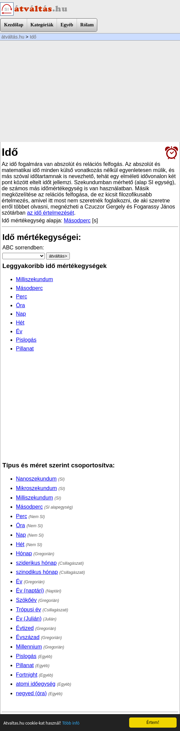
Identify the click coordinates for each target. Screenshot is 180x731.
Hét (20, 322)
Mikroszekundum (36, 488)
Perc (21, 296)
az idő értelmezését (50, 213)
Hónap (24, 553)
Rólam (87, 24)
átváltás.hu (12, 37)
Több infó (70, 723)
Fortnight (26, 675)
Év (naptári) (30, 590)
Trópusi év (28, 609)
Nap (21, 314)
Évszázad (27, 637)
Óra (20, 305)
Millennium (29, 647)
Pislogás (26, 340)
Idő (33, 37)
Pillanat (25, 348)
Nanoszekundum (36, 479)
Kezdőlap (13, 24)
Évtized (25, 628)
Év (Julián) (29, 619)
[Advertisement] (90, 91)
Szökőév (26, 600)
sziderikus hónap (36, 563)
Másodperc (77, 220)
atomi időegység (36, 684)
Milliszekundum (34, 279)
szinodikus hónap (37, 572)
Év (19, 331)
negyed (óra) (31, 693)
